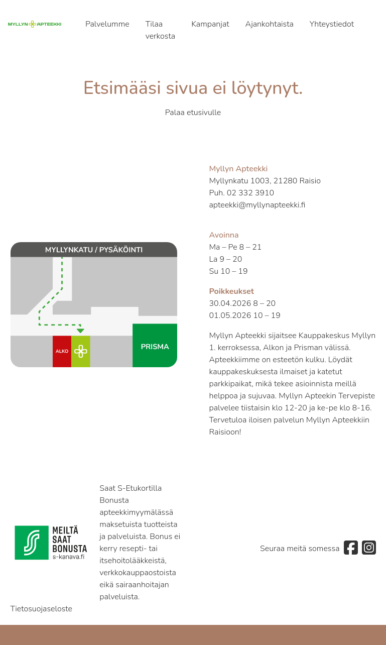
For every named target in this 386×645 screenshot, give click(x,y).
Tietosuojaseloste (42, 608)
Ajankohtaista (269, 24)
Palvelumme (107, 24)
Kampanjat (210, 24)
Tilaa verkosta (161, 30)
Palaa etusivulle (193, 112)
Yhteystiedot (332, 24)
